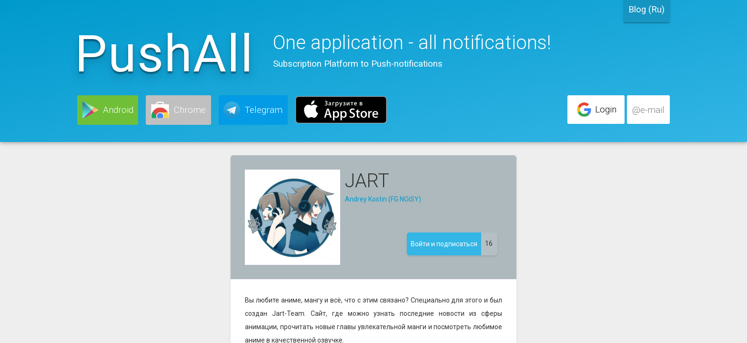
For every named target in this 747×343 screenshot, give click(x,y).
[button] (107, 110)
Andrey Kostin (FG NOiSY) (383, 199)
